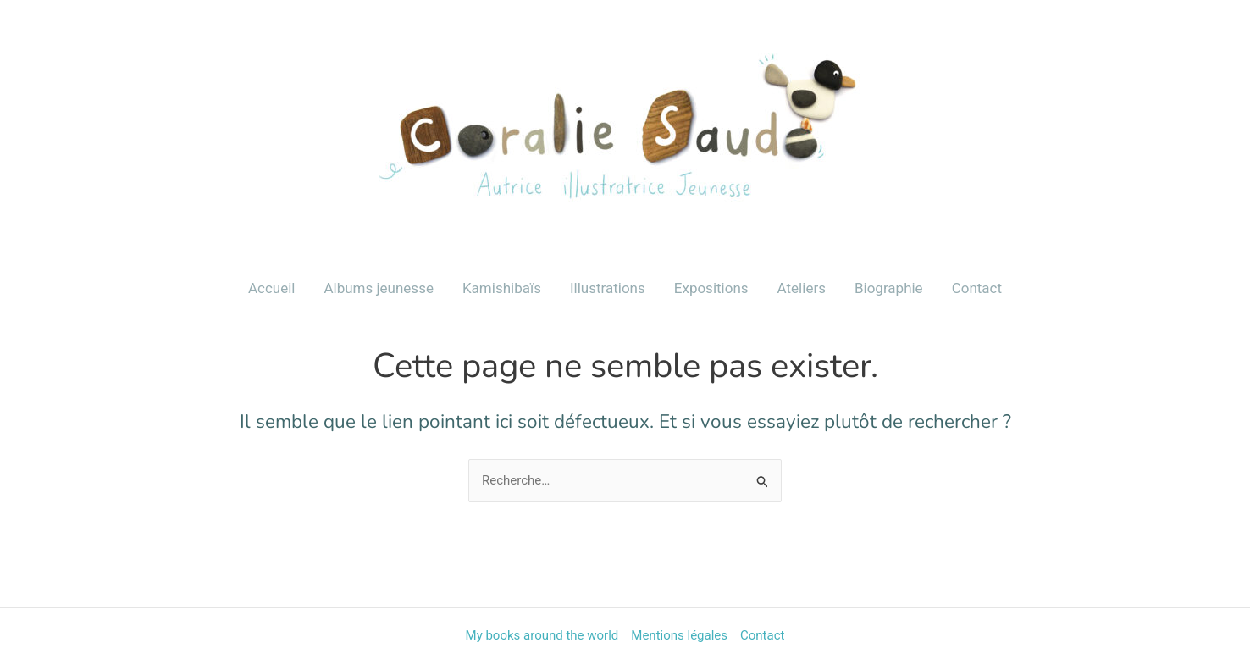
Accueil (272, 288)
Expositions (711, 288)
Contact (977, 288)
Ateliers (801, 288)
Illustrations (607, 288)
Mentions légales (679, 635)
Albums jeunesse (378, 288)
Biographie (889, 288)
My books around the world (542, 635)
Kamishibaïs (501, 288)
